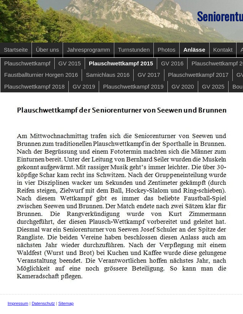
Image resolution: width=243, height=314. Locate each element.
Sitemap (66, 303)
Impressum (18, 303)
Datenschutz (43, 303)
